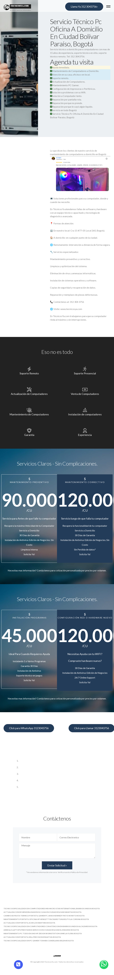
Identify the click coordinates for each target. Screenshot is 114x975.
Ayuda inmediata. (59, 67)
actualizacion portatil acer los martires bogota (29, 923)
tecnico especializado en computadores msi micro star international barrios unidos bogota (52, 908)
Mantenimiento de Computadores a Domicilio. (74, 71)
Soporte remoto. (59, 78)
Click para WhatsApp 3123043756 (29, 728)
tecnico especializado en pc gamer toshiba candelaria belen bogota (39, 940)
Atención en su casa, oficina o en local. (70, 74)
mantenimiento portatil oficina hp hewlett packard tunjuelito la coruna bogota (46, 919)
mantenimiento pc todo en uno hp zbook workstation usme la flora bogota (43, 933)
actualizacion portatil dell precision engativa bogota (32, 937)
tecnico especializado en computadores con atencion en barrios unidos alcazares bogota (50, 926)
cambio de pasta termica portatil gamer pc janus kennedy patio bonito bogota (44, 916)
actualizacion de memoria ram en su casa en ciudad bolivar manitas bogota (42, 912)
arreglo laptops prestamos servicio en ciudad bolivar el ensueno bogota (41, 930)
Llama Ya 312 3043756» (84, 6)
